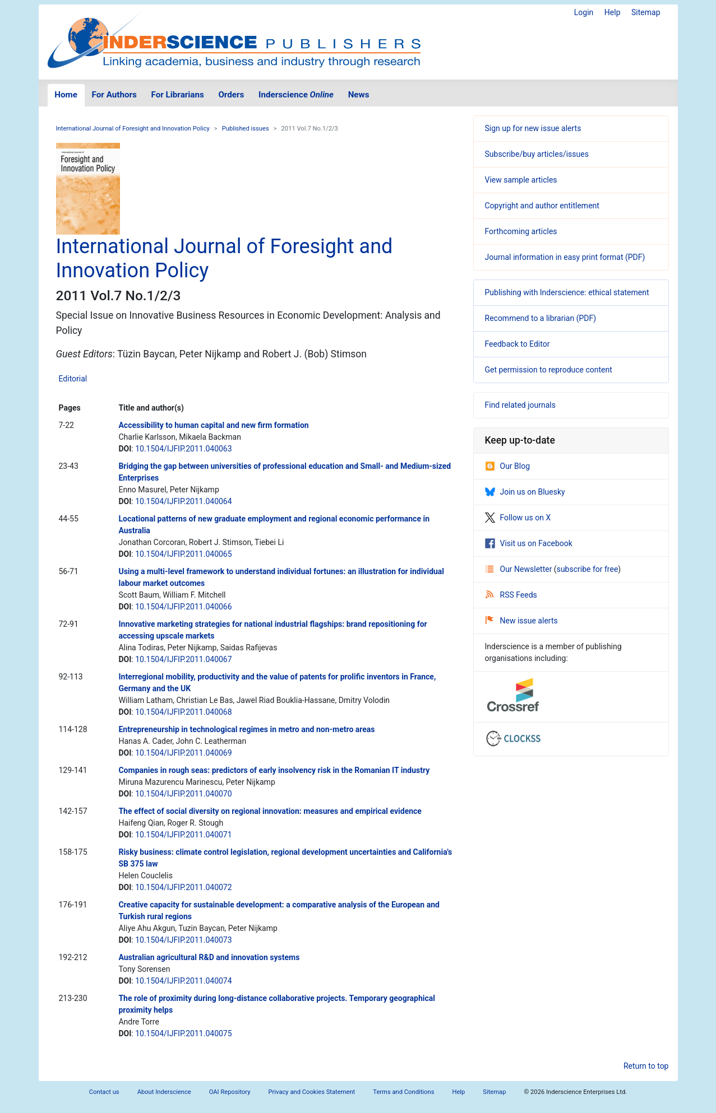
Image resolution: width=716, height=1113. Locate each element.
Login (584, 12)
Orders (231, 95)
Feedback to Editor (517, 343)
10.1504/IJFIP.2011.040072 (183, 887)
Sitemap (645, 12)
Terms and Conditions (403, 1092)
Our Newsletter (520, 569)
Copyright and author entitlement (542, 205)
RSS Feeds (511, 594)
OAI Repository (230, 1092)
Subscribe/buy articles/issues (537, 154)
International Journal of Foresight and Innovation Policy (133, 128)
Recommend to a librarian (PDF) (541, 318)
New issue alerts (522, 620)
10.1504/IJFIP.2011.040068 (183, 711)
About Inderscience (164, 1092)
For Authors (114, 95)
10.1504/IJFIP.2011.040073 (183, 939)
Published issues (245, 128)
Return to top (646, 1065)
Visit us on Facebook (528, 543)
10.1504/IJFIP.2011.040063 (183, 448)
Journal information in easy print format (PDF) (565, 257)
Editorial (73, 378)
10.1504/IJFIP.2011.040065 (183, 553)
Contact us (104, 1092)
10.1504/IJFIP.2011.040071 (183, 834)
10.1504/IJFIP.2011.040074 (183, 980)
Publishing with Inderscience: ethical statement (567, 292)
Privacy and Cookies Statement (312, 1092)
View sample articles (521, 179)
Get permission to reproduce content (548, 369)
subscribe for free (587, 569)
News (358, 95)
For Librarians (177, 95)
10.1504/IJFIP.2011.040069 (183, 752)
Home (65, 95)
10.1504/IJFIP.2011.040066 (183, 606)
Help (612, 12)
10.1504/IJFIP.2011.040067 (183, 659)
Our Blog (507, 466)
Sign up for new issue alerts (533, 128)
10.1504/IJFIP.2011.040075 (183, 1033)
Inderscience (296, 95)
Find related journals (520, 405)
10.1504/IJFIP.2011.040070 (183, 793)
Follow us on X (518, 517)
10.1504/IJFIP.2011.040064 (183, 501)
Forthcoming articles (521, 231)
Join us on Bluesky (525, 491)
